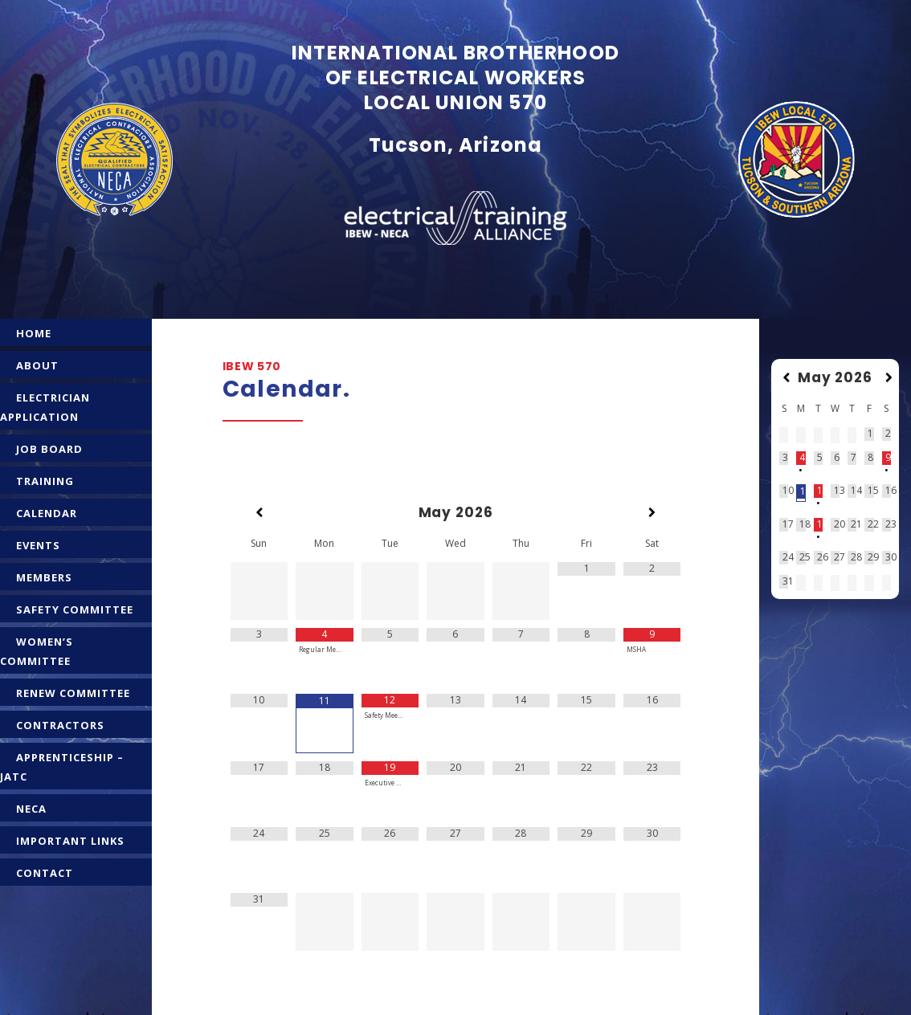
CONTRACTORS (60, 725)
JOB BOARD (49, 449)
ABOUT (37, 365)
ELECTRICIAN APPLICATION (45, 407)
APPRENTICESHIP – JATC (62, 767)
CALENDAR (46, 513)
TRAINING (45, 481)
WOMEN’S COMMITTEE (36, 651)
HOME (33, 333)
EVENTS (38, 545)
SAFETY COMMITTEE (74, 609)
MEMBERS (44, 577)
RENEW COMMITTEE (73, 693)
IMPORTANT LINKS (70, 841)
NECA (31, 808)
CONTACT (44, 873)
